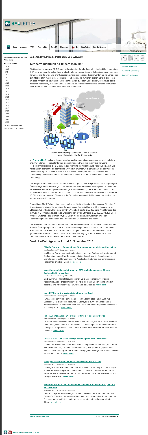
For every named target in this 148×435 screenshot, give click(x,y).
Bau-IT (54, 47)
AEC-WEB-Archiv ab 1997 (14, 128)
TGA (32, 47)
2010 (7, 111)
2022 (7, 77)
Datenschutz (45, 416)
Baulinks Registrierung (130, 71)
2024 (7, 72)
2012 (7, 105)
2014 (7, 100)
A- (136, 58)
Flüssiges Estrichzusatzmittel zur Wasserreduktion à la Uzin (72, 361)
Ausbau (23, 47)
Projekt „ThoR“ (40, 160)
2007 (7, 119)
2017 (7, 91)
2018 (7, 89)
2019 (7, 86)
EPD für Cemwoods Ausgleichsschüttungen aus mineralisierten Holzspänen (80, 247)
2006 (7, 122)
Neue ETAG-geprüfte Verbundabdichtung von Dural (68, 293)
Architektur (43, 47)
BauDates (85, 47)
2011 (7, 108)
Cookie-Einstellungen (130, 75)
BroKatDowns (99, 47)
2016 (7, 94)
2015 (7, 97)
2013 (7, 102)
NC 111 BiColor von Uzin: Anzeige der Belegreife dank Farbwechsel (76, 339)
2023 (7, 75)
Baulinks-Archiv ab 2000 (13, 126)
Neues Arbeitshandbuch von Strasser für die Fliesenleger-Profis (74, 316)
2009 (7, 114)
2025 (7, 69)
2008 (7, 116)
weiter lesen (75, 262)
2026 (7, 66)
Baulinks (37, 432)
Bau (15, 47)
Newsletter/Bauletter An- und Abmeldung (15, 59)
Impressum (34, 416)
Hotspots (64, 47)
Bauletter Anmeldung (129, 66)
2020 (7, 83)
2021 (7, 80)
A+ (124, 58)
